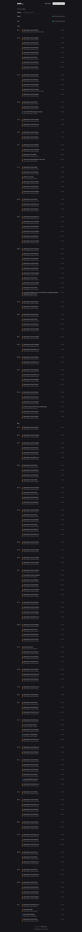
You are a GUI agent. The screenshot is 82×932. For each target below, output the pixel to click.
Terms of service (44, 929)
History (23, 9)
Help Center (48, 3)
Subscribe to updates (58, 3)
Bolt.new (19, 9)
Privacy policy (37, 929)
